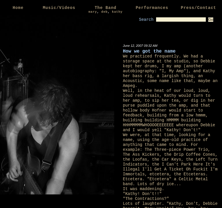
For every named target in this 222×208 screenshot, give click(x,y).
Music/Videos (59, 7)
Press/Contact (198, 7)
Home (18, 7)
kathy (117, 12)
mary (92, 12)
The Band (105, 7)
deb (104, 12)
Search (146, 19)
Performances (152, 7)
